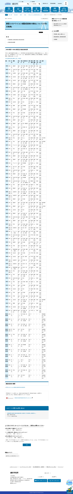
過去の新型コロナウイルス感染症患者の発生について (60, 24)
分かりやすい (9, 433)
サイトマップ (60, 466)
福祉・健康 (36, 9)
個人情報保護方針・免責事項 (38, 466)
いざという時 (9, 9)
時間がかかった (21, 437)
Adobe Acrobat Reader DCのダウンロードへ (24, 397)
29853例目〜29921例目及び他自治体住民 (16, 39)
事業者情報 (45, 9)
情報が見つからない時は (51, 466)
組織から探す (64, 9)
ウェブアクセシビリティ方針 (25, 466)
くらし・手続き (18, 9)
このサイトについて (13, 466)
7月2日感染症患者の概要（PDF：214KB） (13, 58)
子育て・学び (27, 9)
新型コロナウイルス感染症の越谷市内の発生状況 (15, 387)
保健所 (21, 14)
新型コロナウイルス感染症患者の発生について (35, 14)
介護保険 (55, 39)
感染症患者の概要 (11, 42)
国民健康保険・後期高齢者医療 (60, 36)
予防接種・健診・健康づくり (59, 34)
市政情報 (54, 9)
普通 (14, 433)
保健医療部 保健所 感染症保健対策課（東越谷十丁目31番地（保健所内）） (21, 413)
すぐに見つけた (10, 437)
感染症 (25, 14)
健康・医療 (16, 14)
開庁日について (13, 483)
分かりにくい (19, 433)
